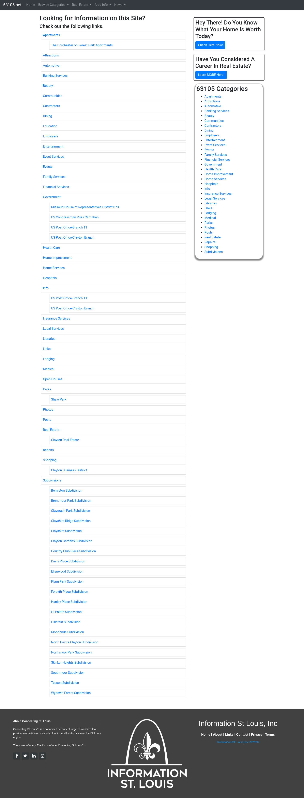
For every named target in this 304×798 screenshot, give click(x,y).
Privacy (256, 734)
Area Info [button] (102, 5)
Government (52, 197)
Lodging (49, 359)
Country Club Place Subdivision (73, 551)
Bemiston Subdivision (66, 490)
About (217, 734)
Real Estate (51, 430)
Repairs (48, 450)
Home (30, 5)
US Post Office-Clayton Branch (72, 237)
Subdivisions (52, 480)
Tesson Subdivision (65, 683)
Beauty (48, 86)
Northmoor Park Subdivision (71, 652)
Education (50, 126)
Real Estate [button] (80, 5)
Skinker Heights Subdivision (71, 662)
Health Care (51, 248)
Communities (52, 96)
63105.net (12, 4)
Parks (47, 389)
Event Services (53, 156)
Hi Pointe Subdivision (66, 612)
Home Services (54, 268)
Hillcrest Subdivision (65, 622)
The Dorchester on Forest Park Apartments (82, 45)
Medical (48, 369)
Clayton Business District (69, 470)
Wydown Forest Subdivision (71, 693)
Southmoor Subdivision (68, 673)
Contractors (51, 106)
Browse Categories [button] (52, 5)
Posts (47, 420)
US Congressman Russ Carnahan (75, 217)
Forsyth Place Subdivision (69, 592)
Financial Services (56, 187)
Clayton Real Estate (65, 440)
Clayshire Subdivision (66, 531)
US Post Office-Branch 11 (69, 227)
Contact (242, 734)
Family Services (54, 177)
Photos (48, 409)
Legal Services (53, 328)
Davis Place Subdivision (68, 561)
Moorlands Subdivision (67, 632)
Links (47, 349)
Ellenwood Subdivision (67, 571)
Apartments (51, 35)
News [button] (118, 5)
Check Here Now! (210, 45)
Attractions (51, 55)
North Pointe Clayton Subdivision (74, 642)
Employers (50, 136)
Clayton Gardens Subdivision (71, 541)
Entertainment (53, 146)
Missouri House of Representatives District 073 (85, 207)
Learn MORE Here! (211, 75)
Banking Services (55, 76)
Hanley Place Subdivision (69, 602)
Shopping (50, 460)
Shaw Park (58, 399)
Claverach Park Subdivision (70, 511)
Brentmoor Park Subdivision (71, 501)
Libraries (49, 339)
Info (46, 288)
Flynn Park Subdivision (67, 581)
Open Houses (52, 379)
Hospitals (50, 278)
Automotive (51, 65)
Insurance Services (56, 318)
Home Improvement (57, 258)
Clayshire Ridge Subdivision (71, 521)
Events (47, 167)
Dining (47, 116)
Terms (270, 734)
